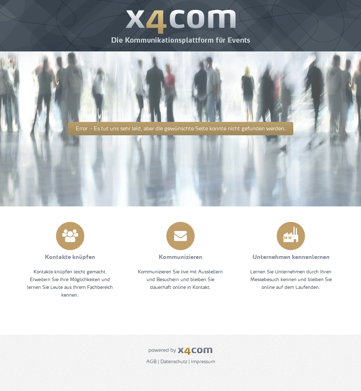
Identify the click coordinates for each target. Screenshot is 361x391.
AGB (151, 362)
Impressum (203, 362)
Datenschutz (173, 362)
